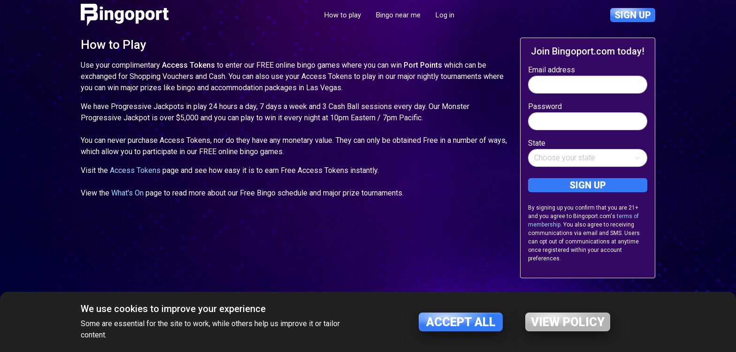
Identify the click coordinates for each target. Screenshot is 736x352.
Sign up (632, 15)
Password (545, 106)
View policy (568, 322)
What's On (127, 192)
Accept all (461, 322)
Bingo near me (398, 15)
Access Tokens (135, 170)
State (536, 143)
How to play (342, 15)
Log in (445, 15)
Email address (551, 69)
